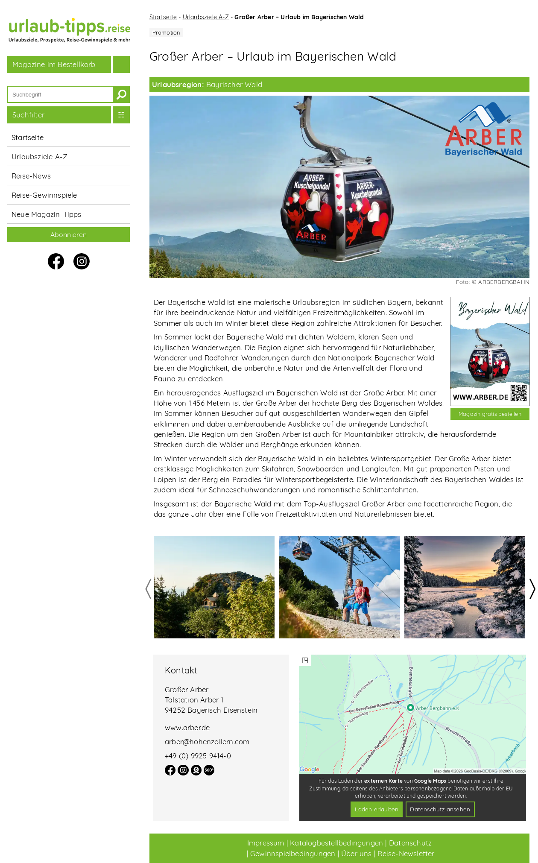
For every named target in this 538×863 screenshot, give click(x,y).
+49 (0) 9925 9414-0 (198, 755)
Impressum (265, 842)
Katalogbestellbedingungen (336, 842)
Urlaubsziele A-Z (39, 156)
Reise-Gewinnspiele (44, 194)
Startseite (28, 137)
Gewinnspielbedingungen (292, 853)
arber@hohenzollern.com (207, 741)
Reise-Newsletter (405, 853)
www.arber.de (187, 727)
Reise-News (31, 175)
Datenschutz (410, 842)
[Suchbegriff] (60, 94)
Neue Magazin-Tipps (47, 214)
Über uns (356, 853)
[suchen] (121, 94)
